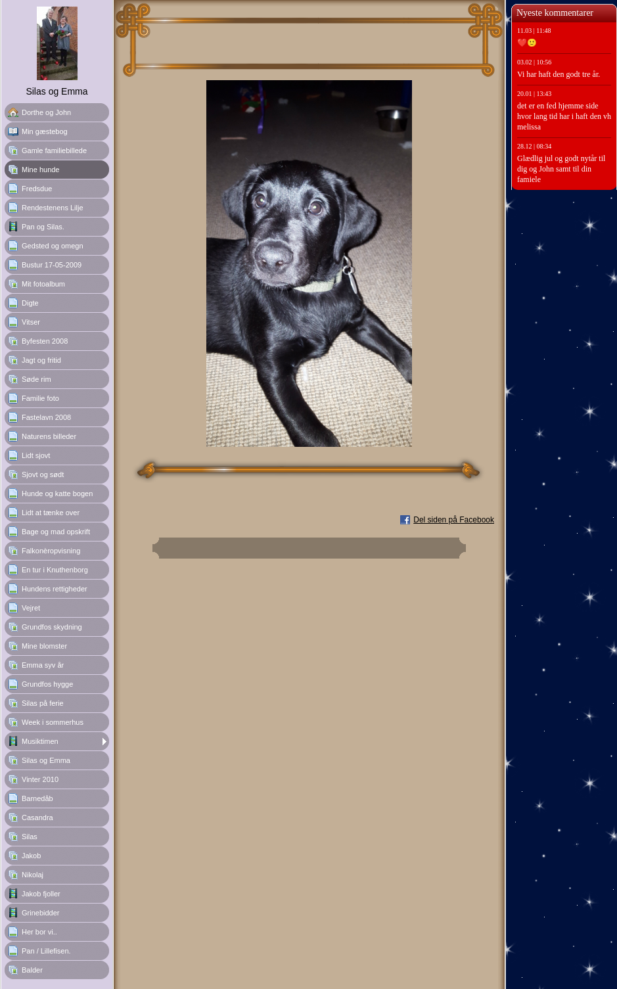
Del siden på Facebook (453, 519)
